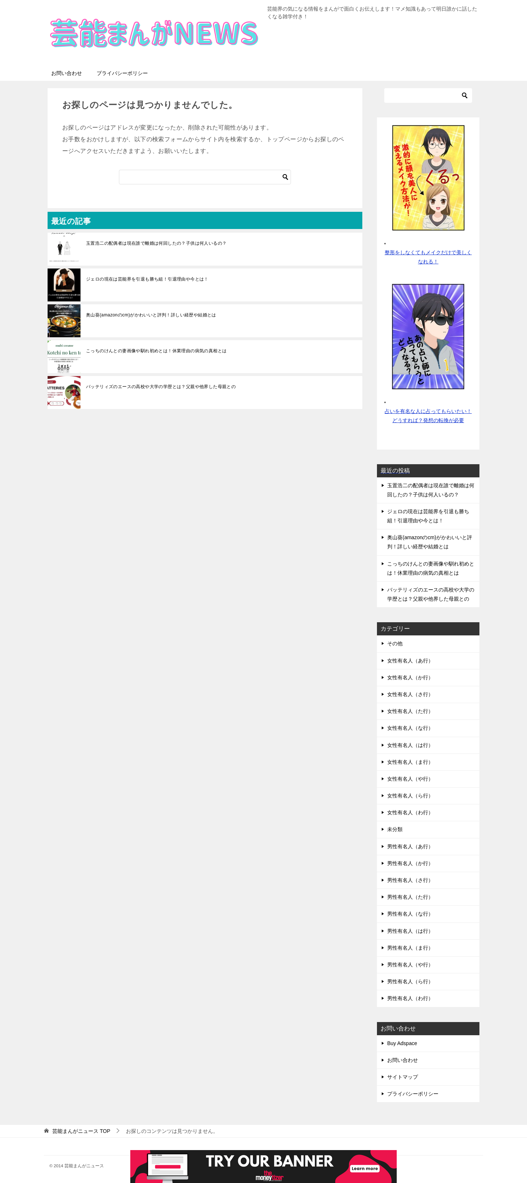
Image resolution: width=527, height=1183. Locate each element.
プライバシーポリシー (122, 73)
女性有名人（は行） (410, 745)
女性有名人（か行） (410, 677)
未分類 (395, 829)
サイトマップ (402, 1077)
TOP (81, 1131)
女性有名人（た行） (410, 711)
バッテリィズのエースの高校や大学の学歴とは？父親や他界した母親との (161, 386)
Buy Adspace (402, 1043)
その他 (395, 643)
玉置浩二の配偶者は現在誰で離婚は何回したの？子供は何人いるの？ (156, 243)
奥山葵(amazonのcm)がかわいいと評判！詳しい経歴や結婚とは (151, 315)
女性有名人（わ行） (410, 812)
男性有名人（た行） (410, 897)
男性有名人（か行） (410, 863)
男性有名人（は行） (410, 931)
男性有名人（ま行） (410, 948)
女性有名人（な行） (410, 728)
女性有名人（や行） (410, 779)
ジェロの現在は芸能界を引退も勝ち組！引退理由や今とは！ (147, 279)
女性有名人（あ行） (410, 661)
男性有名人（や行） (410, 965)
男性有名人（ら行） (410, 981)
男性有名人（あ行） (410, 846)
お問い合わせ (66, 73)
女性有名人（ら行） (410, 796)
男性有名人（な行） (410, 914)
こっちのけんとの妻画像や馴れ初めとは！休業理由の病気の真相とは (156, 350)
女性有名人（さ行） (410, 694)
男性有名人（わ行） (410, 998)
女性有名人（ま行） (410, 762)
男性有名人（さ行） (410, 880)
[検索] (205, 177)
